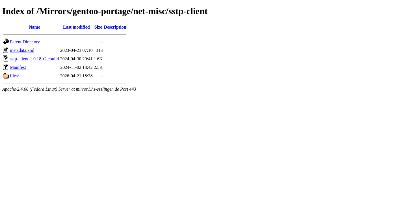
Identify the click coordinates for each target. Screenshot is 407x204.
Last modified (76, 27)
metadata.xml (22, 50)
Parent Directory (25, 41)
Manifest (18, 67)
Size (98, 27)
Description (115, 27)
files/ (14, 75)
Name (34, 27)
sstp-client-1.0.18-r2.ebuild (34, 58)
